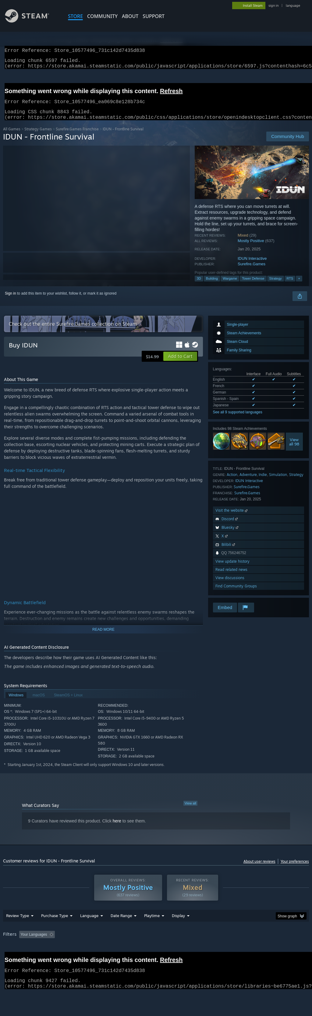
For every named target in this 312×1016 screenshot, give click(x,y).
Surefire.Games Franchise (77, 136)
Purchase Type (54, 931)
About (130, 16)
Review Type (17, 931)
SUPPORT (154, 16)
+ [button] (299, 286)
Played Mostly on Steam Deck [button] (186, 950)
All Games (11, 136)
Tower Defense (253, 286)
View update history (232, 568)
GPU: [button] (289, 950)
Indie (263, 482)
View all (190, 810)
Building (212, 286)
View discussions (229, 585)
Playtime (152, 931)
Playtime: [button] (142, 950)
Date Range (121, 931)
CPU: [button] (268, 950)
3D (199, 286)
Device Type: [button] (15, 958)
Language (89, 931)
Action (232, 482)
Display (178, 931)
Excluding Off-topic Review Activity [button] (95, 950)
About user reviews (259, 868)
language (293, 5)
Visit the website (232, 517)
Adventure (248, 482)
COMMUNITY (102, 16)
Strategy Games (38, 136)
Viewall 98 (294, 449)
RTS (290, 286)
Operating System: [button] (237, 950)
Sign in (10, 301)
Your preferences (295, 868)
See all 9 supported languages (237, 419)
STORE (75, 16)
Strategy (275, 286)
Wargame (230, 286)
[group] (156, 954)
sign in (273, 5)
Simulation (278, 482)
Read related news (231, 577)
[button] (180, 363)
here (117, 828)
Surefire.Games (251, 271)
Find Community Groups (236, 593)
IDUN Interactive (252, 265)
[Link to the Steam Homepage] (31, 21)
